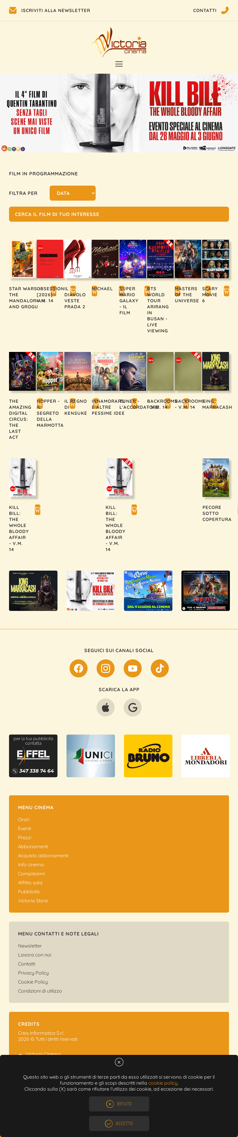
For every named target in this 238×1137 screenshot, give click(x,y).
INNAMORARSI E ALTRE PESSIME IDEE (109, 407)
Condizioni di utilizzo (40, 991)
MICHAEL (102, 288)
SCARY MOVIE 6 (210, 295)
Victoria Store (33, 901)
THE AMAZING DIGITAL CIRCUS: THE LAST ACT (20, 419)
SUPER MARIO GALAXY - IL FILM (128, 301)
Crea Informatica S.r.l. (41, 1033)
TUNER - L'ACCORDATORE (139, 404)
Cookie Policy (33, 982)
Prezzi (24, 837)
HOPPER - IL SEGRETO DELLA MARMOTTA (50, 413)
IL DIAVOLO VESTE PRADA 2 (75, 298)
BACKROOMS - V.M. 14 (162, 404)
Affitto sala (30, 883)
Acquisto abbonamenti (43, 855)
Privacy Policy (33, 973)
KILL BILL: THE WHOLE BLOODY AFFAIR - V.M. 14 (19, 528)
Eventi (24, 828)
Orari (23, 819)
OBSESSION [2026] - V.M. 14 (50, 295)
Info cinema (31, 864)
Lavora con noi (34, 955)
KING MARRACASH (217, 404)
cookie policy (163, 1083)
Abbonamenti (33, 846)
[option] (119, 113)
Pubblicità (29, 892)
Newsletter (30, 946)
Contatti (26, 964)
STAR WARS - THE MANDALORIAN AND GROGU (27, 298)
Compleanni (31, 873)
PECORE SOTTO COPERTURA (217, 513)
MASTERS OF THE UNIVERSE (187, 295)
